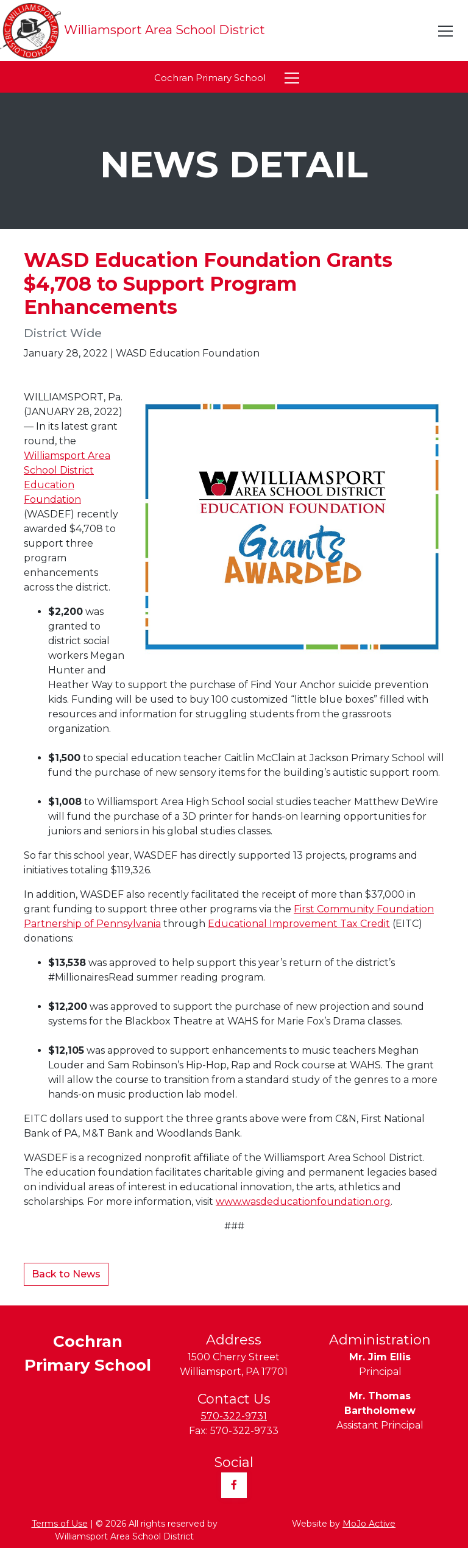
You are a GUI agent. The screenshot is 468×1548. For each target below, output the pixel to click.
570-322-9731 (234, 1416)
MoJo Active (368, 1523)
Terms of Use (60, 1523)
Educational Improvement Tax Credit (299, 923)
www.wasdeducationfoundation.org (303, 1201)
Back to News (66, 1274)
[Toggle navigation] (446, 31)
